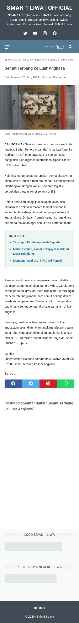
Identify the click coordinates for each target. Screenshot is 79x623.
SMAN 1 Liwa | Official (39, 7)
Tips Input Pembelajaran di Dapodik (36, 242)
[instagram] (44, 33)
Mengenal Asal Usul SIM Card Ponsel (37, 260)
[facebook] (54, 33)
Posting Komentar (54, 77)
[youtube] (34, 33)
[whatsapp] (65, 383)
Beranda (39, 607)
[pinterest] (48, 383)
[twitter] (24, 33)
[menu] (7, 47)
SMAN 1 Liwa (45, 616)
